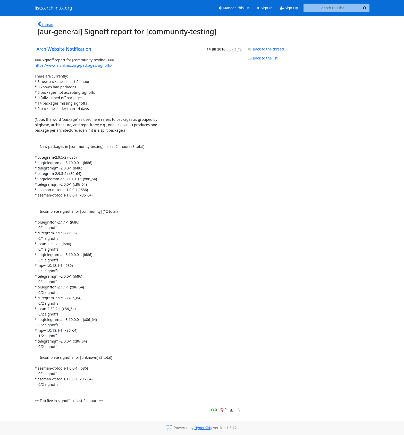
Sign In (265, 7)
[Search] (364, 8)
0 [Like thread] (214, 409)
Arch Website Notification (64, 49)
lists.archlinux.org (53, 8)
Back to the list (262, 58)
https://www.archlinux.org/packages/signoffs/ (73, 65)
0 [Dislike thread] (224, 409)
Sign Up (289, 7)
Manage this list (234, 7)
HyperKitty (203, 427)
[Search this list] (332, 8)
